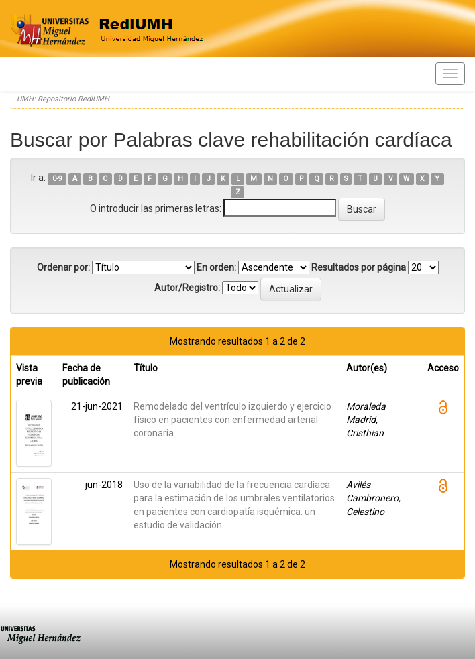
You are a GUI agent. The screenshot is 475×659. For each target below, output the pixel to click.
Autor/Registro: (187, 287)
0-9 (57, 178)
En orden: (216, 267)
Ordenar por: (63, 267)
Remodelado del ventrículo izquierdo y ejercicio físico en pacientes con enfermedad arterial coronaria (232, 419)
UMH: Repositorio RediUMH (63, 99)
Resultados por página (358, 267)
